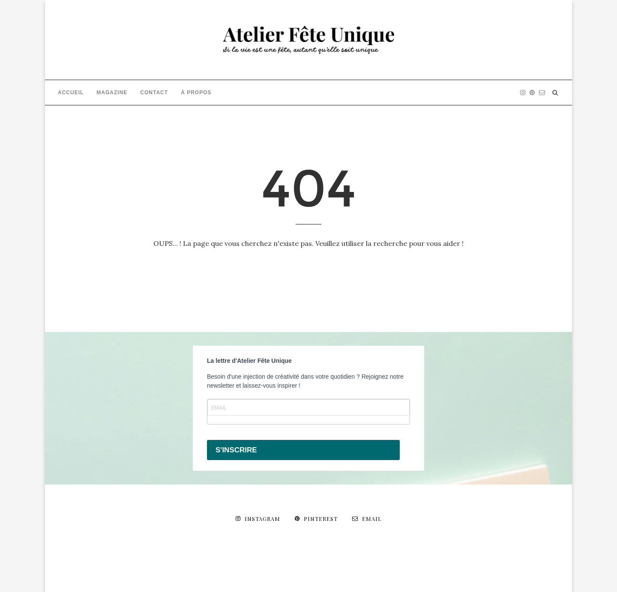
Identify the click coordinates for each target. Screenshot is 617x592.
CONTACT (154, 93)
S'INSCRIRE (236, 450)
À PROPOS (196, 93)
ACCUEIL (71, 93)
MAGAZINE (111, 93)
